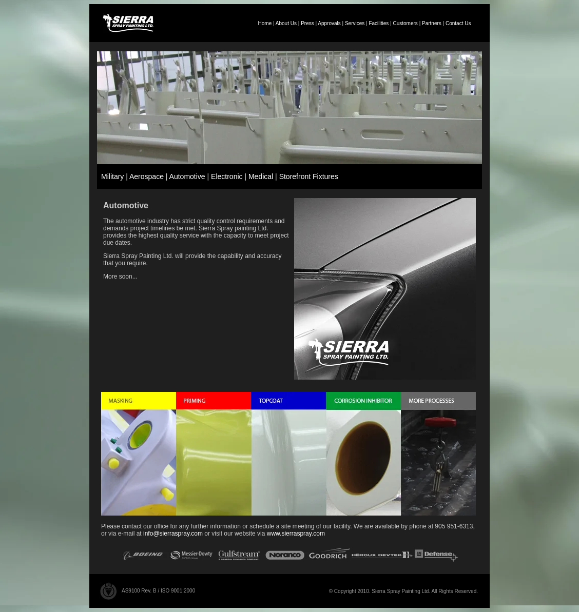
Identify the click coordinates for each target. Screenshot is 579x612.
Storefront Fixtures (308, 176)
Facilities (379, 23)
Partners (431, 23)
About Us (286, 23)
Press (307, 23)
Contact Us (458, 23)
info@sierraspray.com (173, 533)
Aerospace (146, 176)
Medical (260, 176)
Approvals (329, 23)
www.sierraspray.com (296, 533)
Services (354, 23)
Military (112, 176)
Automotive (187, 176)
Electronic (226, 176)
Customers (405, 23)
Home (265, 23)
